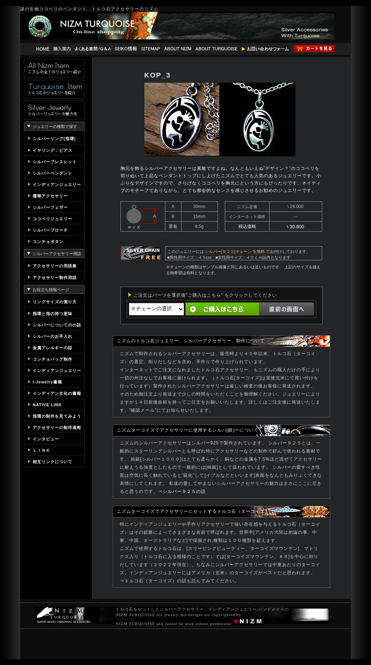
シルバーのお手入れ (52, 336)
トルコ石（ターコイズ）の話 (156, 580)
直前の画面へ (286, 309)
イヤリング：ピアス (52, 150)
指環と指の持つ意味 (52, 313)
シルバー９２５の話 (184, 491)
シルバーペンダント (52, 173)
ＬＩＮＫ (41, 450)
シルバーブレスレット (55, 162)
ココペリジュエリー (52, 219)
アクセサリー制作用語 (55, 277)
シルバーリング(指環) (54, 138)
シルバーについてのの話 (57, 325)
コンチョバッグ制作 (52, 359)
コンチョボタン (48, 241)
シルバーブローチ (50, 230)
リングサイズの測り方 (55, 302)
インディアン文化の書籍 (57, 393)
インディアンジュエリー (57, 184)
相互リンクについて (52, 462)
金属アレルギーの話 (52, 348)
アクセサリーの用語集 (55, 266)
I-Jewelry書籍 (47, 382)
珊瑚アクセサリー (50, 196)
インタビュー (46, 439)
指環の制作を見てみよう (57, 416)
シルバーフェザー (50, 207)
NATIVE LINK (47, 405)
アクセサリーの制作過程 (57, 427)
